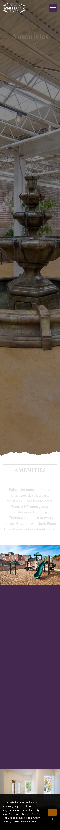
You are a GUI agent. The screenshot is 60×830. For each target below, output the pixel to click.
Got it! (52, 813)
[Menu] (53, 8)
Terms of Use (28, 821)
